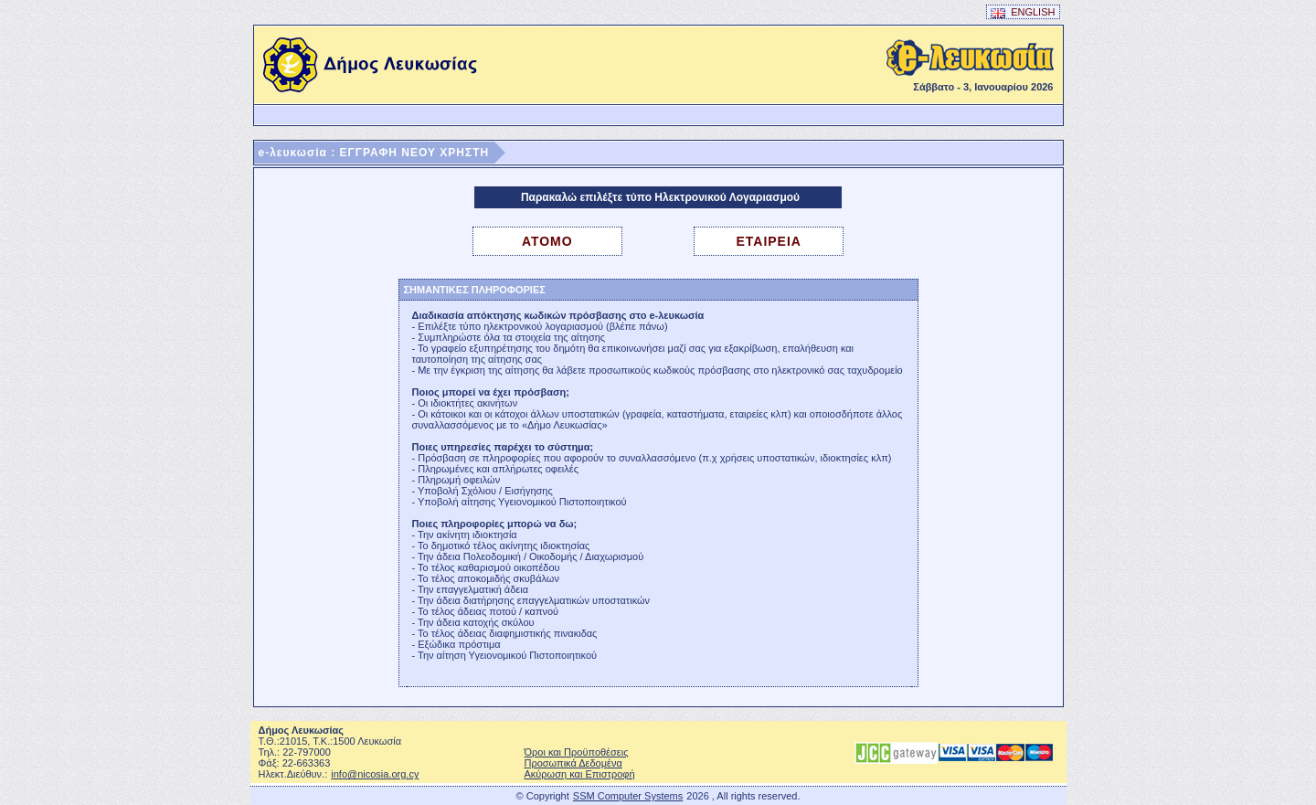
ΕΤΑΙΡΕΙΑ (768, 241)
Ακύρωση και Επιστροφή (580, 773)
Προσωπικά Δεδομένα (573, 762)
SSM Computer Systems (628, 795)
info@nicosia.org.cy (375, 773)
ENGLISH (1023, 12)
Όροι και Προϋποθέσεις (577, 752)
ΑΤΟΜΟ (547, 241)
